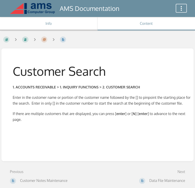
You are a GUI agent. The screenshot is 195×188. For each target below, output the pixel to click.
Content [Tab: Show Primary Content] (146, 23)
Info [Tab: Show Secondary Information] (48, 23)
